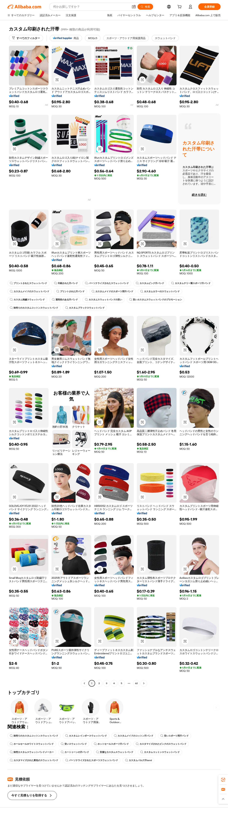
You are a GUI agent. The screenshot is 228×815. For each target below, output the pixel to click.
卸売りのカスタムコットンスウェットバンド (34, 307)
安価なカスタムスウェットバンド (114, 752)
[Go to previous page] (84, 683)
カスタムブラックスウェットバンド (85, 307)
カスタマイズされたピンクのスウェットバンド (161, 743)
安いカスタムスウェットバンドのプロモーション (155, 299)
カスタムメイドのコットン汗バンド (133, 735)
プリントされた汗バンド (70, 291)
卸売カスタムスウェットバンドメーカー (32, 752)
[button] (134, 6)
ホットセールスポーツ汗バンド (111, 743)
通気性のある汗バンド (65, 299)
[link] (223, 779)
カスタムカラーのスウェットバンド (160, 291)
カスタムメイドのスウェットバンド (29, 291)
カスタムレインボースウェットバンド (86, 735)
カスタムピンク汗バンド (150, 283)
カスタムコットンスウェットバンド (160, 752)
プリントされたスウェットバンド (28, 283)
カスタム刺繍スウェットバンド (27, 299)
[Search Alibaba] (91, 7)
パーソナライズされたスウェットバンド (107, 283)
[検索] (145, 7)
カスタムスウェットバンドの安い (103, 299)
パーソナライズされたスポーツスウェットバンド (91, 760)
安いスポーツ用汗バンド (174, 735)
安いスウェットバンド (74, 743)
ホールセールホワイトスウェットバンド (32, 743)
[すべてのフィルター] (26, 38)
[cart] (180, 7)
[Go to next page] (143, 683)
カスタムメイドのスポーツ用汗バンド (112, 291)
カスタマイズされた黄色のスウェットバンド (34, 760)
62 (136, 683)
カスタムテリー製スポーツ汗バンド (191, 283)
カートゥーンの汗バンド (75, 752)
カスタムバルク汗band (138, 760)
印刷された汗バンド (66, 283)
